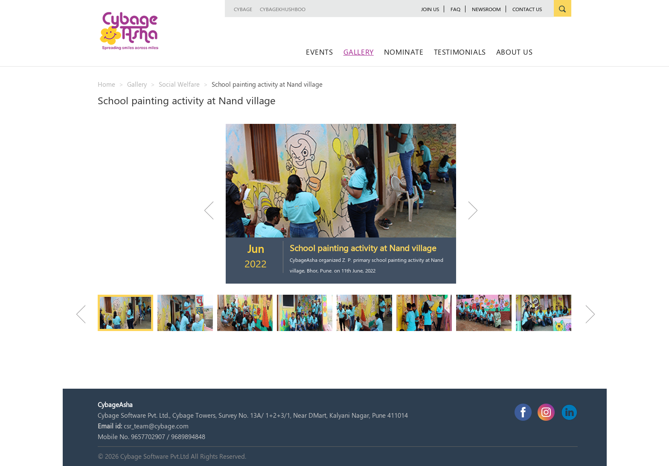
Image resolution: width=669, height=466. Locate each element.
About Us (514, 51)
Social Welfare (179, 84)
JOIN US (430, 9)
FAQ (455, 9)
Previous (212, 210)
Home (106, 84)
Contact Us (527, 9)
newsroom (486, 9)
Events (319, 51)
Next (468, 210)
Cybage (243, 9)
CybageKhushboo (282, 9)
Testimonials (460, 51)
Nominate (404, 51)
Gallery (358, 51)
